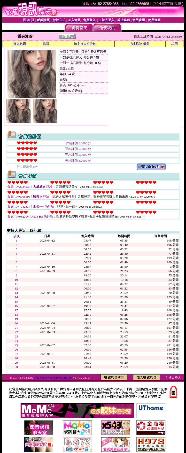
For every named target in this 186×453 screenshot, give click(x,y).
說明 (174, 44)
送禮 (46, 44)
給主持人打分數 (85, 44)
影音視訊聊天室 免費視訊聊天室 (53, 377)
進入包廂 (19, 44)
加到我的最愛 (140, 44)
